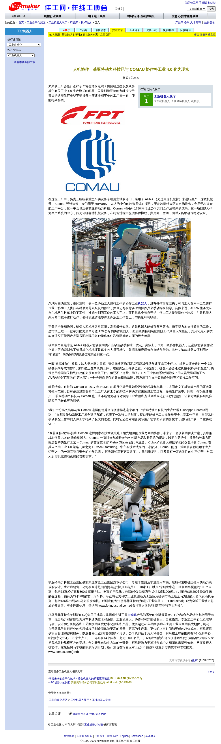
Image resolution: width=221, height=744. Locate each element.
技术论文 (86, 22)
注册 (206, 22)
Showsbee (137, 736)
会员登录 (150, 736)
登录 (212, 22)
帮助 (198, 22)
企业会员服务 (84, 736)
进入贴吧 (100, 714)
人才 (192, 22)
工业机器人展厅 (58, 22)
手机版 (203, 2)
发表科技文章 (208, 34)
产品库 (74, 22)
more (211, 671)
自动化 (132, 615)
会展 (186, 22)
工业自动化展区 (36, 22)
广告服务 (99, 736)
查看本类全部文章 (24, 62)
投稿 (196, 34)
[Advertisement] (132, 48)
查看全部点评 (80, 714)
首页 (21, 22)
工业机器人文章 (101, 699)
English (212, 2)
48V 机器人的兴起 (59, 682)
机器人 (142, 303)
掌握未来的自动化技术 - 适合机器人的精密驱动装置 (79, 678)
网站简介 (69, 736)
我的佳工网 (191, 2)
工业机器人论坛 (93, 724)
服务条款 (112, 736)
